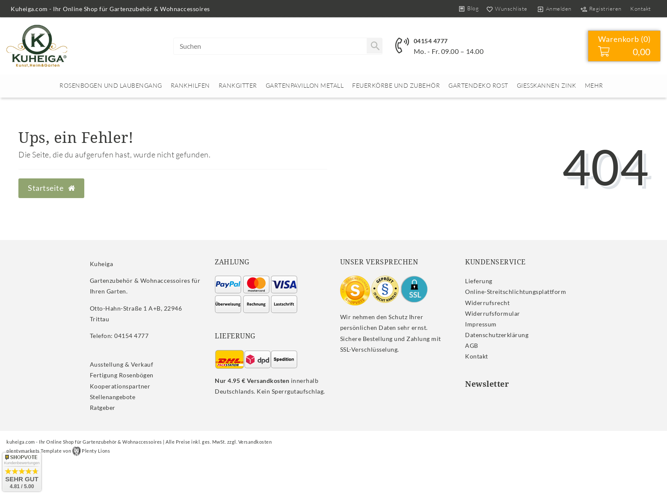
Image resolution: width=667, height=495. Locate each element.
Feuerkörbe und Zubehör (396, 85)
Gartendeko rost (478, 85)
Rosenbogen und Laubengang (110, 85)
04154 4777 (431, 40)
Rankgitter (238, 85)
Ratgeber (103, 407)
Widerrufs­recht (487, 302)
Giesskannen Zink (546, 85)
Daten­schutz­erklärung (496, 334)
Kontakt (640, 8)
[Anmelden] (554, 8)
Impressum (481, 324)
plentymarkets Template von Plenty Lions (58, 451)
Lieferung (478, 281)
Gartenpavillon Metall (305, 85)
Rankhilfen (190, 85)
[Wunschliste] (505, 8)
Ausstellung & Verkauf (122, 364)
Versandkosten (255, 442)
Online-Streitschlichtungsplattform (515, 291)
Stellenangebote (113, 396)
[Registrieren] (600, 8)
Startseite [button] (51, 188)
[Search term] (278, 46)
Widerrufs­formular (492, 313)
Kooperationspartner (120, 386)
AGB (471, 345)
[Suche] (374, 45)
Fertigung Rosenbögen (122, 375)
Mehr (594, 85)
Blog (473, 8)
